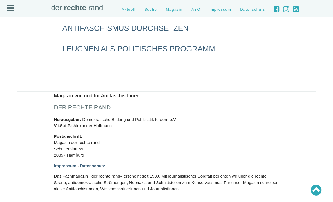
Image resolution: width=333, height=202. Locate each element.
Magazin (174, 9)
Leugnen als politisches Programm (138, 49)
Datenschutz (252, 9)
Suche (150, 9)
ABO (195, 9)
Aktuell (128, 9)
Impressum (220, 9)
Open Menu (10, 8)
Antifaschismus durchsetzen (125, 28)
